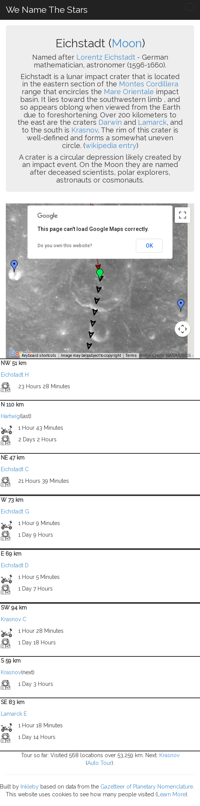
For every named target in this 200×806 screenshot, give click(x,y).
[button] (14, 266)
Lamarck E (14, 714)
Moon (127, 43)
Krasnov (84, 130)
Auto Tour (99, 763)
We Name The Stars (47, 9)
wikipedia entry (110, 145)
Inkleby (30, 787)
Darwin (110, 122)
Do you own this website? (65, 245)
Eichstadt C (15, 469)
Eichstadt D (15, 565)
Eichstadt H (15, 375)
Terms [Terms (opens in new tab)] (131, 355)
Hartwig (10, 416)
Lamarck (152, 122)
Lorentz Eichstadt (105, 57)
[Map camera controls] (182, 329)
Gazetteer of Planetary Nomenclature (146, 787)
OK (149, 246)
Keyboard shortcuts (39, 355)
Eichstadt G (15, 511)
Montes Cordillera (148, 84)
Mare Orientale (129, 92)
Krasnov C (13, 619)
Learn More (171, 794)
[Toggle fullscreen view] (182, 215)
